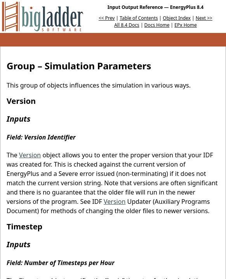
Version (30, 155)
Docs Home (157, 25)
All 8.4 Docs (126, 25)
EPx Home (185, 25)
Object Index (177, 18)
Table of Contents (139, 18)
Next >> (204, 18)
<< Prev (107, 18)
